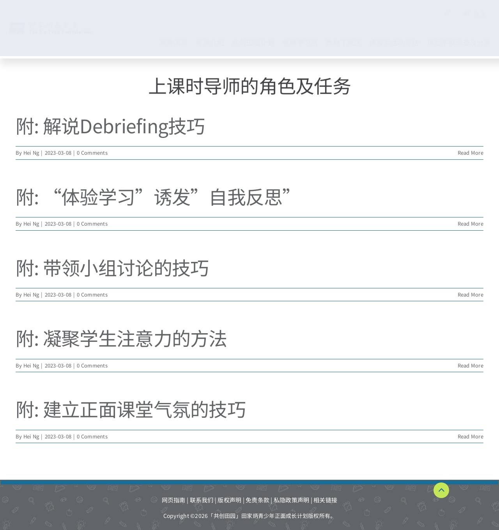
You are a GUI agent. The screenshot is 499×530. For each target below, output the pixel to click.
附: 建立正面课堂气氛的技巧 (131, 408)
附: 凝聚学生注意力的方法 (121, 337)
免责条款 (257, 500)
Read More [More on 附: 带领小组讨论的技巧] (470, 294)
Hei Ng (31, 152)
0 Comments (92, 152)
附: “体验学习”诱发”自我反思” (158, 196)
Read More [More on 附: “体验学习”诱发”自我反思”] (470, 223)
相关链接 (325, 500)
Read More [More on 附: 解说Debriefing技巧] (470, 152)
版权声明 (229, 500)
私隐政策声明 (292, 500)
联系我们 (202, 500)
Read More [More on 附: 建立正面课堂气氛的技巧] (470, 436)
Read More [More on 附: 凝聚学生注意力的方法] (470, 365)
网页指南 (174, 500)
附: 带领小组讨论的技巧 (112, 267)
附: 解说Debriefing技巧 (110, 125)
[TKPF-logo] (58, 24)
